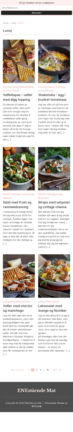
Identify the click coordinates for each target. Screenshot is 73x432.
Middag (49, 96)
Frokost (42, 92)
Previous (18, 389)
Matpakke (43, 208)
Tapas (15, 96)
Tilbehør (7, 208)
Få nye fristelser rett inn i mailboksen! (36, 3)
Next (57, 389)
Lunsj (13, 29)
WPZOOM (37, 426)
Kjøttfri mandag (56, 92)
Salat (31, 204)
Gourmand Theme (54, 423)
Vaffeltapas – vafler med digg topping (16, 105)
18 (48, 389)
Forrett (6, 92)
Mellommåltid (26, 92)
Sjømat (55, 316)
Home (6, 29)
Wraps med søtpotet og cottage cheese (51, 217)
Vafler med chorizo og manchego (12, 325)
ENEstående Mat (37, 410)
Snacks (7, 96)
